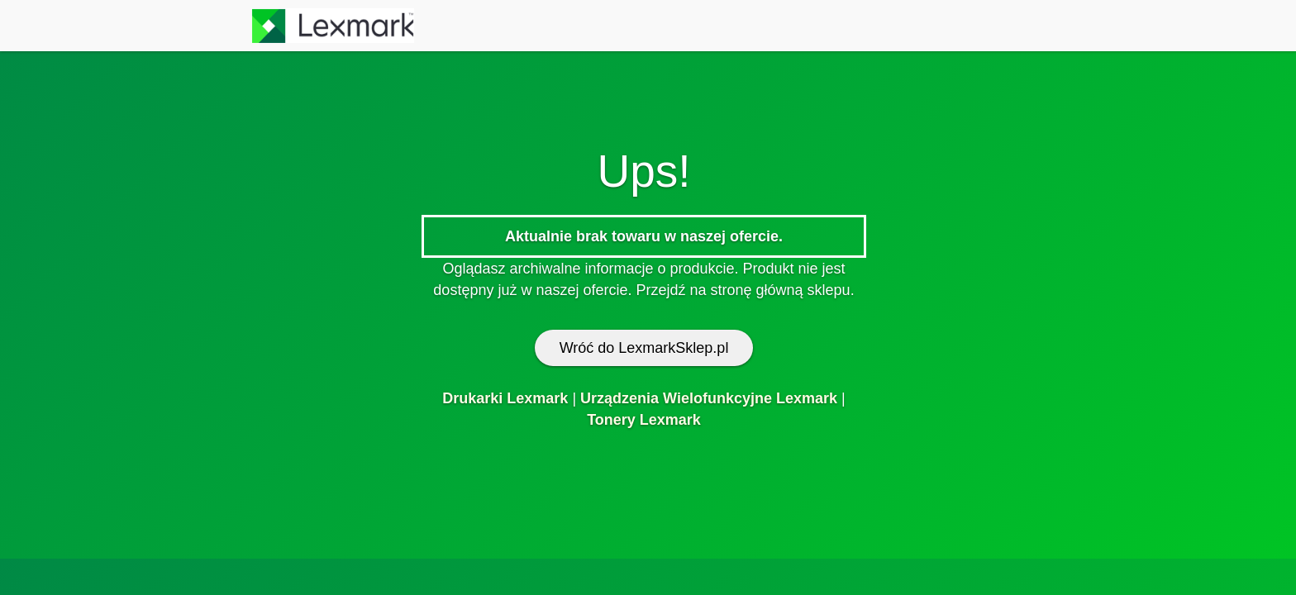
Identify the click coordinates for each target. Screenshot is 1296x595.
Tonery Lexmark (644, 420)
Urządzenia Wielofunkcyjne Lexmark (708, 398)
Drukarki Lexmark (505, 398)
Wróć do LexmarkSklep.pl (644, 348)
